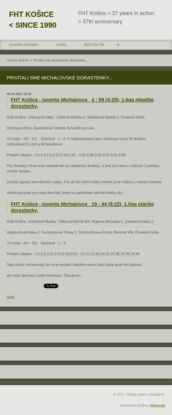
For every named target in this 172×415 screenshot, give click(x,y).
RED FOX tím (94, 45)
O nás (61, 45)
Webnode (157, 405)
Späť (10, 297)
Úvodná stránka (23, 45)
